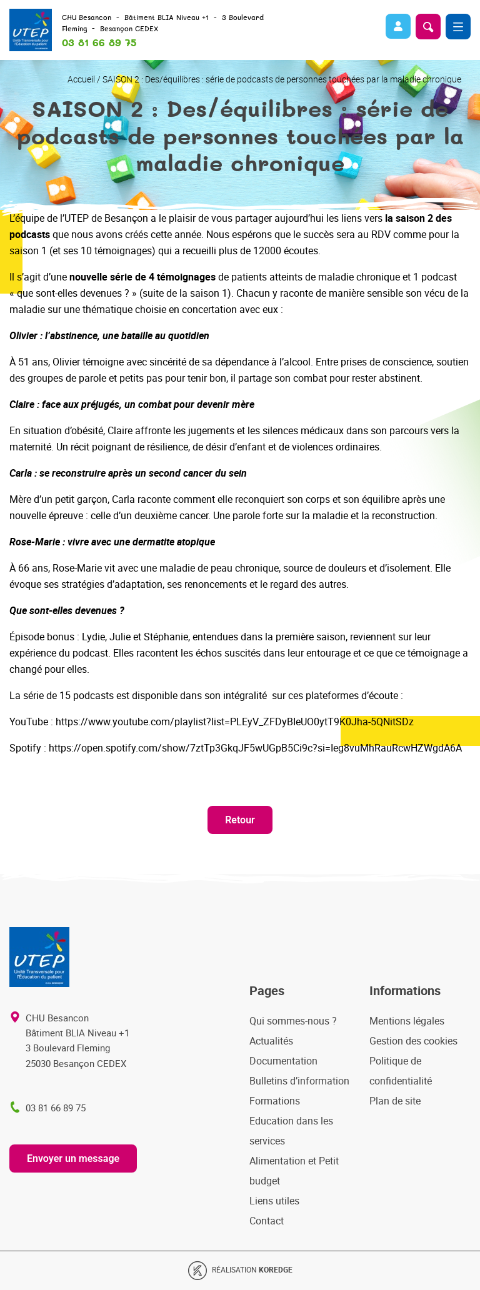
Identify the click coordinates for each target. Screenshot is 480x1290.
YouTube (28, 721)
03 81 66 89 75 (99, 43)
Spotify (25, 748)
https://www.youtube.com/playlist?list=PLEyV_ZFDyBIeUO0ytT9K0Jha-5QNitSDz (235, 721)
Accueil (81, 79)
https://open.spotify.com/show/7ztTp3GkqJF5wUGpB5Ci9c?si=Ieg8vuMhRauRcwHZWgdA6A (255, 748)
